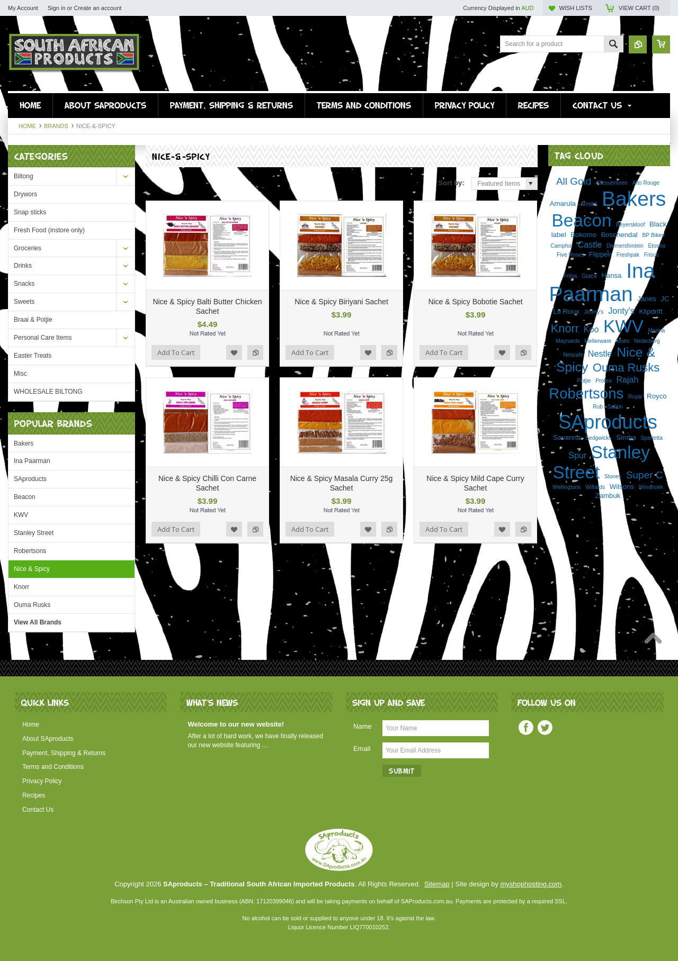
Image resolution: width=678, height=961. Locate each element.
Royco (657, 396)
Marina (656, 330)
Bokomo (583, 235)
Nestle (600, 353)
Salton (615, 407)
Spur (577, 455)
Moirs (622, 341)
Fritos (570, 276)
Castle (590, 244)
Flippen (600, 254)
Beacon (24, 497)
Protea (603, 381)
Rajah (627, 379)
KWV (21, 515)
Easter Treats (32, 355)
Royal (635, 397)
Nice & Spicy (32, 569)
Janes (646, 299)
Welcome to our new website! (236, 724)
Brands (56, 126)
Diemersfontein (625, 246)
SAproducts (30, 479)
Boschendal (619, 235)
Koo (591, 329)
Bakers (23, 443)
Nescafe (573, 355)
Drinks (23, 265)
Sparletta (651, 438)
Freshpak (628, 255)
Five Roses (570, 255)
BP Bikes (653, 235)
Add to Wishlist (234, 352)
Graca (589, 276)
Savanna (567, 437)
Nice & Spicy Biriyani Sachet (341, 301)
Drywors (25, 194)
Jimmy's (593, 312)
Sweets (24, 301)
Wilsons (622, 487)
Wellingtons (566, 487)
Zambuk (608, 496)
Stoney (612, 476)
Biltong (23, 176)
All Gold (573, 181)
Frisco (651, 255)
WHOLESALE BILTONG (48, 391)
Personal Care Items (43, 337)
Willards (595, 487)
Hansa (611, 275)
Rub (598, 407)
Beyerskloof (630, 225)
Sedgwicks (598, 438)
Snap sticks (30, 212)
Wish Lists (575, 8)
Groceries (27, 248)
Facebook (526, 727)
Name (362, 726)
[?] (623, 155)
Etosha (656, 246)
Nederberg (647, 341)
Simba (626, 437)
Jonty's (621, 310)
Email (362, 749)
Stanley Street (33, 533)
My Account (23, 8)
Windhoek (651, 487)
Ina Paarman (32, 461)
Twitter (545, 727)
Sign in (57, 8)
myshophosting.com (531, 884)
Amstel (589, 204)
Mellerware (597, 341)
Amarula (563, 203)
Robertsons (30, 551)
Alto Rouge (645, 183)
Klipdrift (650, 311)
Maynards (568, 341)
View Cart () (639, 8)
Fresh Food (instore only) (49, 230)
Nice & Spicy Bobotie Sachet (475, 301)
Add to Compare (255, 352)
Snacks (24, 283)
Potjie (584, 381)
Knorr (21, 587)
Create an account (97, 8)
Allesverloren (612, 183)
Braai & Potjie (33, 319)
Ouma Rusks (32, 605)
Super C (644, 474)
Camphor (561, 246)
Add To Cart (175, 352)
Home (27, 126)
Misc (20, 373)
